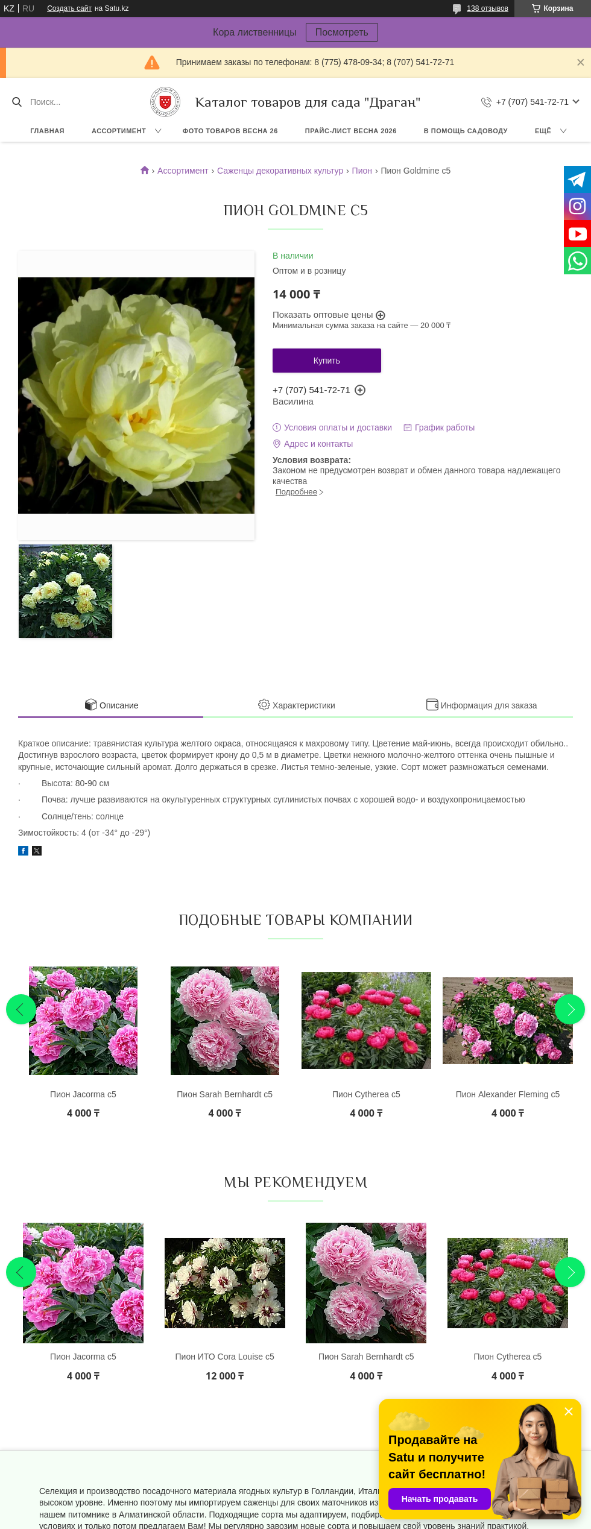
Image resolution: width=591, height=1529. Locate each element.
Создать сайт (69, 8)
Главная (47, 130)
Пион (362, 170)
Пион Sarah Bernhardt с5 (225, 1094)
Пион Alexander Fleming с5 (508, 1094)
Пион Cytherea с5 (366, 1094)
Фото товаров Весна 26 (230, 130)
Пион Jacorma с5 (83, 1094)
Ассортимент (119, 130)
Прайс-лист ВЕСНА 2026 (351, 130)
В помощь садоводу (466, 130)
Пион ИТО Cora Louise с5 (224, 1356)
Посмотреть (341, 32)
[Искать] (16, 101)
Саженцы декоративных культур (280, 170)
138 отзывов (487, 8)
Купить (327, 360)
